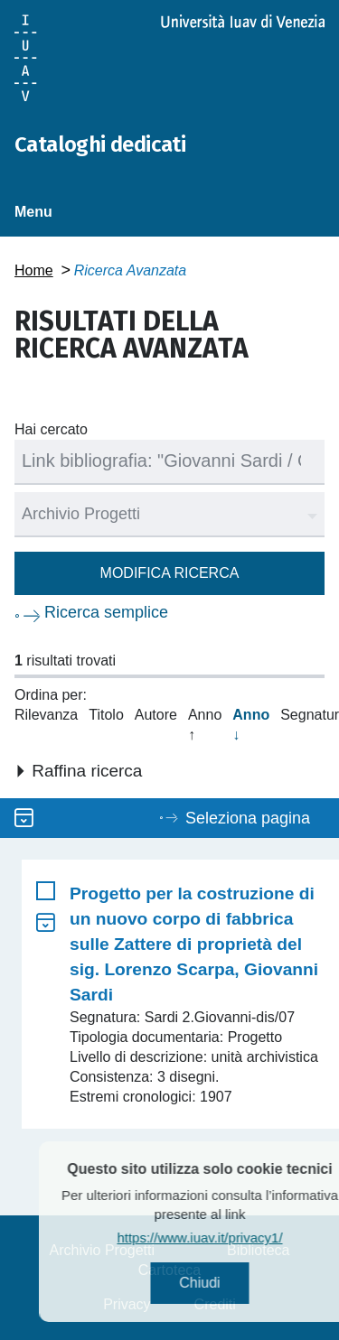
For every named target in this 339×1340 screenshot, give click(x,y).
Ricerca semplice (106, 612)
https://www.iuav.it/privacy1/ (214, 1237)
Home (33, 270)
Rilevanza (46, 714)
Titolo (106, 714)
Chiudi (213, 1282)
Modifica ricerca (170, 573)
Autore (156, 714)
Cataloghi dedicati (99, 144)
